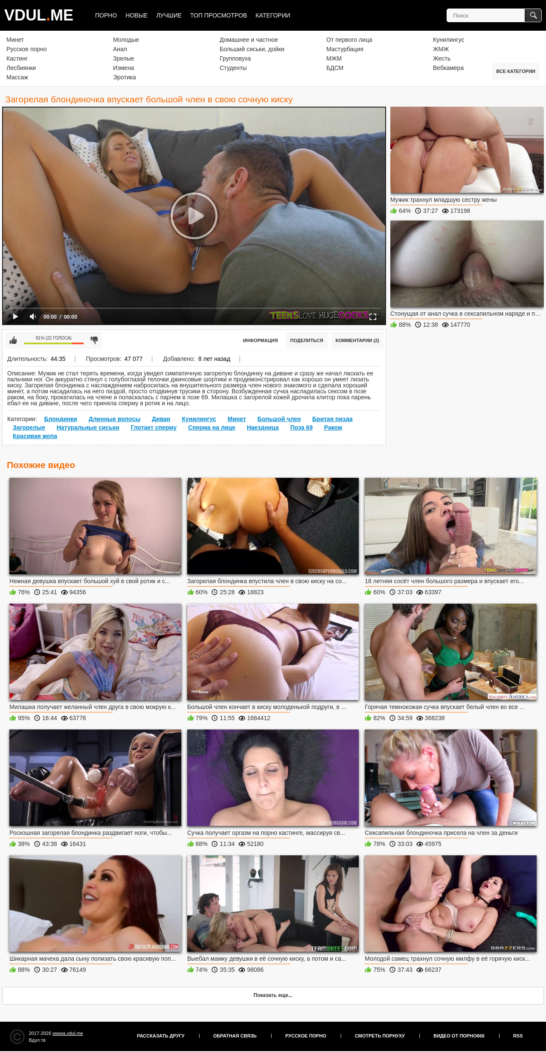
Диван (161, 419)
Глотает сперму (154, 427)
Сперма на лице (211, 427)
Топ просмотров (218, 15)
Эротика (124, 77)
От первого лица (349, 39)
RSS (518, 1035)
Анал (120, 49)
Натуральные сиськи (88, 427)
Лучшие (169, 15)
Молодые (126, 39)
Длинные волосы (114, 419)
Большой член (279, 419)
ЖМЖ (441, 49)
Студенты (233, 67)
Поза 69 (301, 427)
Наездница (263, 427)
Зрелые (123, 58)
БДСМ (334, 67)
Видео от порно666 (459, 1035)
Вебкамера (448, 67)
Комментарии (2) (358, 340)
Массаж (17, 77)
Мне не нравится (94, 340)
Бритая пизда (332, 419)
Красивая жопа (35, 436)
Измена (123, 67)
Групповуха (235, 58)
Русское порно (26, 49)
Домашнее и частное (249, 39)
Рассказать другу (161, 1035)
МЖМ (334, 58)
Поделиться (306, 340)
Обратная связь (235, 1035)
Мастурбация (344, 49)
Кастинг (17, 58)
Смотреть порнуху (380, 1035)
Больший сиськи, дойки (252, 49)
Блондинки (60, 419)
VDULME (38, 15)
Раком (333, 427)
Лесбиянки (21, 67)
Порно (106, 15)
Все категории (515, 71)
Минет (15, 39)
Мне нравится (13, 340)
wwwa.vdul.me (67, 1033)
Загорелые (29, 427)
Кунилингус (448, 39)
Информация (260, 340)
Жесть (441, 58)
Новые (136, 15)
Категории (273, 15)
